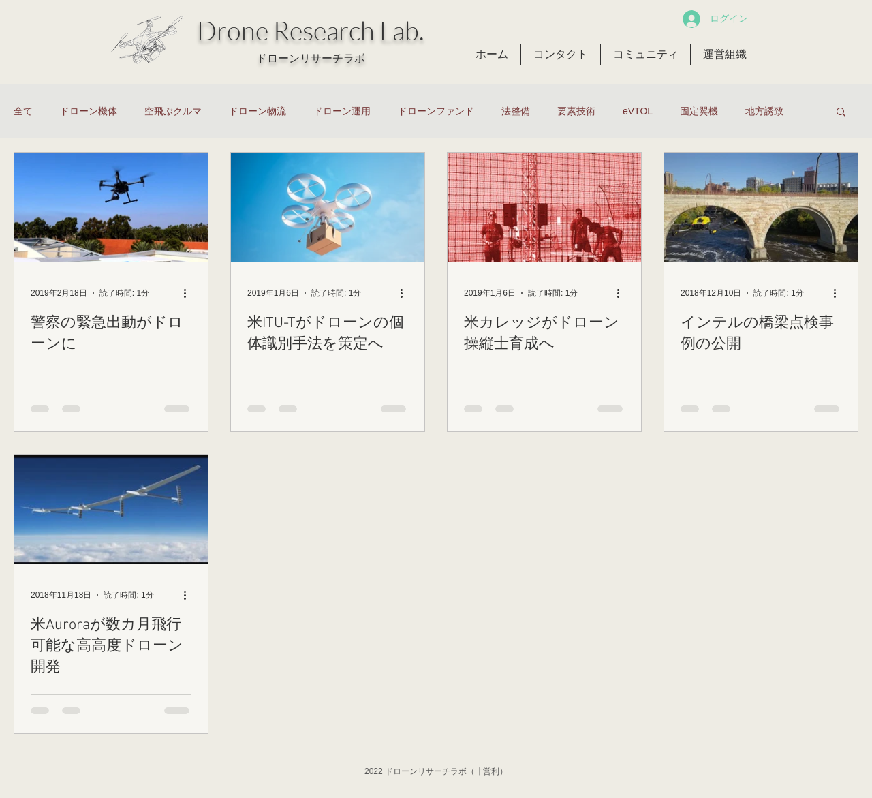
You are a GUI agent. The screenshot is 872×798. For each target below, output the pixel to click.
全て (23, 111)
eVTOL (638, 111)
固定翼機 (699, 111)
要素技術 (576, 111)
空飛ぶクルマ (173, 111)
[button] (841, 113)
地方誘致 (764, 111)
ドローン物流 (257, 111)
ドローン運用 (342, 111)
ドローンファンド (436, 111)
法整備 (515, 111)
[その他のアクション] (189, 293)
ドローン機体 (88, 111)
